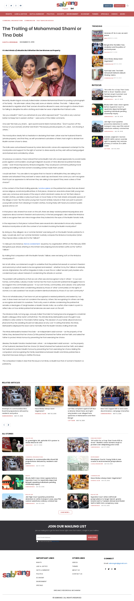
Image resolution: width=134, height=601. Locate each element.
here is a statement (32, 244)
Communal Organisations (12, 21)
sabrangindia (108, 99)
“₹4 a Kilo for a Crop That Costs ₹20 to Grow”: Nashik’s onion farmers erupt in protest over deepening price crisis (116, 93)
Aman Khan (29, 445)
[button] (127, 5)
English (65, 9)
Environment (95, 457)
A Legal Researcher (97, 464)
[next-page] (8, 425)
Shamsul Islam (40, 413)
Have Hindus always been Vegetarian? (106, 478)
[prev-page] (4, 425)
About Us (108, 6)
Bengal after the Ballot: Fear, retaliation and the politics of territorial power (114, 47)
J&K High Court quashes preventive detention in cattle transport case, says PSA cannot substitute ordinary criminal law (116, 125)
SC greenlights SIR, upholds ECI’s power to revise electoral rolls (42, 441)
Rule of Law (96, 131)
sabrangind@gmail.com (118, 563)
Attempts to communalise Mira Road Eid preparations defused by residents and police (15, 411)
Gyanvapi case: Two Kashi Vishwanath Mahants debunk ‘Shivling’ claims (114, 73)
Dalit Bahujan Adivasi (45, 21)
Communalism (30, 21)
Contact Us (119, 6)
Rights (95, 114)
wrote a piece (44, 188)
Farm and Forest (95, 98)
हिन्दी (72, 9)
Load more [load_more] (65, 512)
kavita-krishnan (10, 42)
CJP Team (107, 149)
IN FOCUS (96, 85)
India (106, 38)
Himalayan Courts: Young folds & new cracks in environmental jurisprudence (106, 460)
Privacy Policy (55, 541)
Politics (107, 52)
